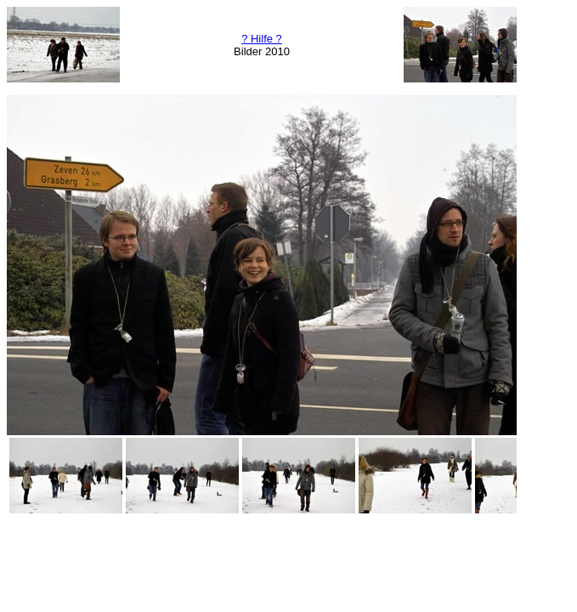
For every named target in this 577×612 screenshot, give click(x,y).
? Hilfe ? (261, 38)
